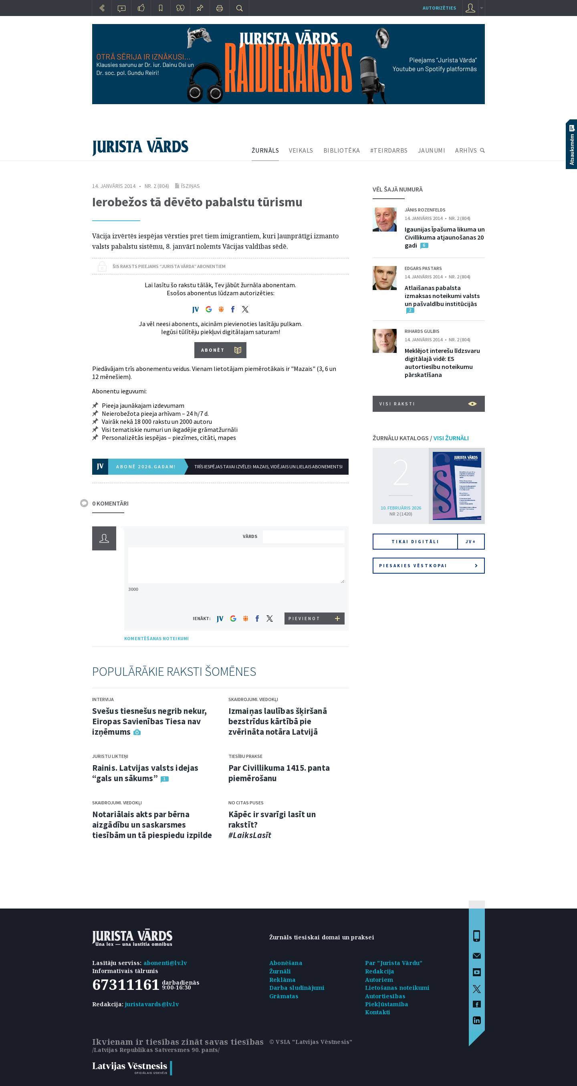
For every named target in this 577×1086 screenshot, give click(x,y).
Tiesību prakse (245, 756)
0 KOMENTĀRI (110, 503)
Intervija (103, 699)
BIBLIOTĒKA (341, 150)
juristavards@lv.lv (152, 1004)
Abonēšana (286, 963)
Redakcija (380, 971)
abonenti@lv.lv (165, 963)
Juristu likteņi (110, 756)
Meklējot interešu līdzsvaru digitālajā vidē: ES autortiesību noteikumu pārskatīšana (442, 363)
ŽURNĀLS (265, 150)
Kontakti (378, 1012)
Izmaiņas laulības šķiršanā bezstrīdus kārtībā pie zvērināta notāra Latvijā (277, 721)
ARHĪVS (466, 150)
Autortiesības (385, 996)
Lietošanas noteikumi (397, 987)
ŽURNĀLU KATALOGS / (421, 438)
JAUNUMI (432, 150)
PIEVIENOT (304, 618)
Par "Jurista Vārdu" (394, 963)
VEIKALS (301, 150)
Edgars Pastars (423, 268)
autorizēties (439, 8)
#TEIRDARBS (389, 150)
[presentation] (305, 597)
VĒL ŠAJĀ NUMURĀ (398, 189)
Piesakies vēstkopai (428, 565)
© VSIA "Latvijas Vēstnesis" (310, 1042)
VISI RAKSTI (428, 404)
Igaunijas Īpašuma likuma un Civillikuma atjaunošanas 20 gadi (445, 237)
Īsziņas (190, 185)
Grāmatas (284, 996)
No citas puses (246, 803)
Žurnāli (280, 971)
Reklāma (282, 979)
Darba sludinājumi (297, 987)
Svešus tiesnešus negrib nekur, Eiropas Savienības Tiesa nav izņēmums (149, 721)
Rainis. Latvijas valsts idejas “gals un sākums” (145, 773)
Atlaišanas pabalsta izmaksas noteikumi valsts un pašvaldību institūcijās (442, 296)
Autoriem (379, 979)
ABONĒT (213, 350)
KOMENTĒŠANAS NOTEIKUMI (156, 638)
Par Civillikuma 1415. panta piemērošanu (279, 773)
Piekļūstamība (387, 1004)
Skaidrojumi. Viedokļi (117, 803)
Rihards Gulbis (422, 331)
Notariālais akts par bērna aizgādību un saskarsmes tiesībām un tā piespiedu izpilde (152, 824)
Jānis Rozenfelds (425, 210)
